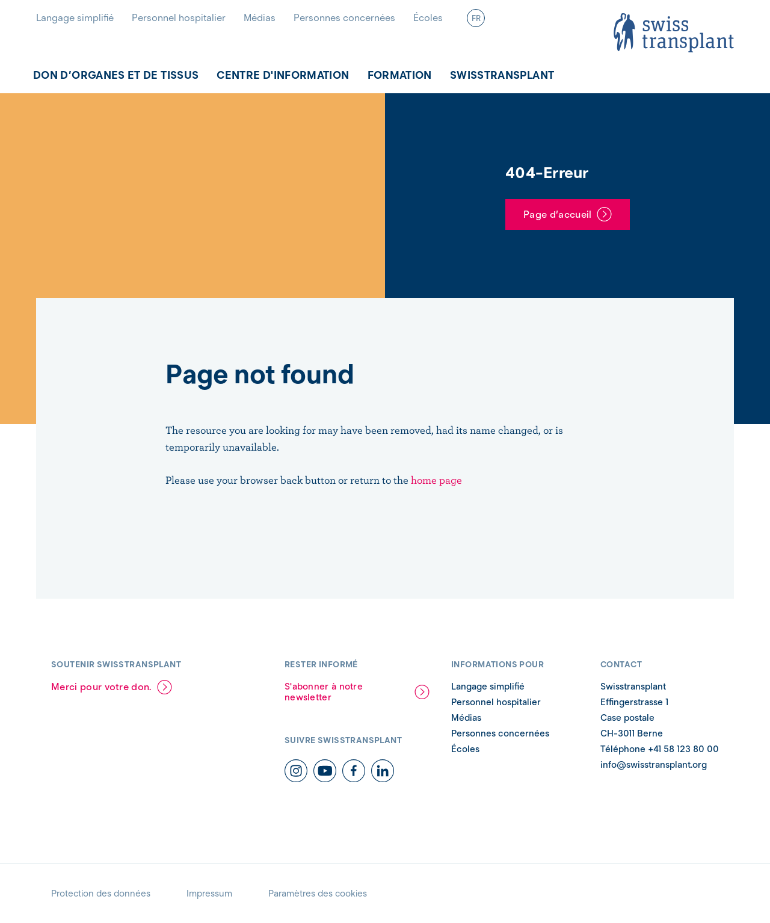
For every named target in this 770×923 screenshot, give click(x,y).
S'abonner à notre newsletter (324, 692)
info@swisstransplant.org (653, 764)
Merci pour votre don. (101, 687)
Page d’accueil (557, 214)
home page (436, 480)
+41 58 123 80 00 (682, 749)
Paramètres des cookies (317, 893)
